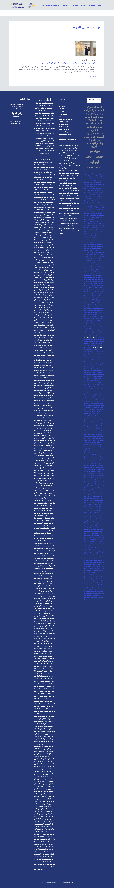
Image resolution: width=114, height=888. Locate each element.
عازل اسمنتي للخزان (94, 363)
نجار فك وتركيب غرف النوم (41, 212)
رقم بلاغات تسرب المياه (97, 183)
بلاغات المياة (89, 563)
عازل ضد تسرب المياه (95, 224)
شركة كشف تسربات (97, 288)
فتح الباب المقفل (45, 485)
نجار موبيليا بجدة (41, 222)
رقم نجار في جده (49, 593)
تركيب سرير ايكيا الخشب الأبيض (45, 230)
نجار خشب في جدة (39, 744)
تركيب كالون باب (46, 353)
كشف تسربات (87, 336)
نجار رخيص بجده (42, 829)
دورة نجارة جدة (41, 232)
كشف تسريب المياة (88, 582)
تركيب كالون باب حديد (49, 731)
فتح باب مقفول (48, 683)
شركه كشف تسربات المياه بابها (97, 454)
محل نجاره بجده (48, 844)
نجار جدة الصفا (43, 413)
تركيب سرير (48, 681)
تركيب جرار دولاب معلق (45, 606)
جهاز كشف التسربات (88, 526)
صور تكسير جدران (70, 160)
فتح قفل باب (40, 693)
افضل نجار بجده (38, 601)
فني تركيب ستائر (38, 332)
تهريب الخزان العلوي (93, 600)
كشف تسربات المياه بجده (94, 200)
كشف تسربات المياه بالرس (95, 559)
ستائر (44, 111)
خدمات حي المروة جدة (85, 63)
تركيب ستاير (37, 343)
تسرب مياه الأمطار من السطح (90, 328)
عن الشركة (93, 5)
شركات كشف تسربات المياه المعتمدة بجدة (93, 497)
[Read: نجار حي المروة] (85, 48)
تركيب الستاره (41, 541)
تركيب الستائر (45, 184)
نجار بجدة (48, 63)
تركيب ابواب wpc (43, 651)
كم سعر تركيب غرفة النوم (43, 317)
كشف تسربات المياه (95, 478)
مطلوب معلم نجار (41, 438)
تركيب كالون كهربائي (47, 673)
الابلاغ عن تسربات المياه (91, 534)
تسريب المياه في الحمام (95, 414)
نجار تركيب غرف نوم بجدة (41, 646)
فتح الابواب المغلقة (42, 846)
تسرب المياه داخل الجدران (90, 365)
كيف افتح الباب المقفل (43, 177)
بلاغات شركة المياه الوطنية (92, 385)
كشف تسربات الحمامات (97, 233)
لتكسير (52, 128)
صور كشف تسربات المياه (96, 179)
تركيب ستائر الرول (47, 698)
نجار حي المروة (88, 60)
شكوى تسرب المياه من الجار (90, 540)
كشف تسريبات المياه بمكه (92, 491)
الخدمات (84, 5)
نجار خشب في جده (39, 656)
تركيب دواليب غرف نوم (42, 508)
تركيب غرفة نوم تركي (40, 603)
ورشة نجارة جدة (43, 187)
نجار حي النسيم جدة (43, 182)
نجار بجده (46, 666)
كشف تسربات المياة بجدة (89, 181)
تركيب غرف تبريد (48, 473)
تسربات (101, 505)
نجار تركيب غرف (38, 378)
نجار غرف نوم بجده (48, 576)
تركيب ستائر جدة (39, 164)
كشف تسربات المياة (91, 297)
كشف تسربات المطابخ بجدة (95, 547)
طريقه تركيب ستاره (49, 495)
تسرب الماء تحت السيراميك (96, 336)
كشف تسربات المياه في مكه (93, 243)
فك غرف (36, 490)
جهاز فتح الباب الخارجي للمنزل (44, 613)
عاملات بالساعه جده (67, 150)
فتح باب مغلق (44, 445)
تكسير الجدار (72, 153)
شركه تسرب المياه (90, 187)
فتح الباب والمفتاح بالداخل (41, 500)
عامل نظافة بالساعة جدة (71, 206)
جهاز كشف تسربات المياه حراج (95, 264)
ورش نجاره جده (38, 869)
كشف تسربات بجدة (88, 338)
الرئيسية (101, 5)
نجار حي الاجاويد (38, 172)
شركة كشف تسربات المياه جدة (91, 220)
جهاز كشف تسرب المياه (91, 470)
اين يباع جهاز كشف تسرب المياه (91, 507)
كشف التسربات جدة (91, 214)
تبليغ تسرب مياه (87, 495)
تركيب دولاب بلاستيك (43, 292)
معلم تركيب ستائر (42, 195)
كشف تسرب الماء (91, 191)
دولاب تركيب (37, 302)
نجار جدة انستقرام (49, 693)
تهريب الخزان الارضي (92, 549)
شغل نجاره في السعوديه (41, 769)
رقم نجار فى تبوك (63, 127)
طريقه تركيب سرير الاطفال (41, 749)
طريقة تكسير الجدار (64, 208)
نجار (53, 63)
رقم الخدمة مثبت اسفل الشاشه (69, 63)
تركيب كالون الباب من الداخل (46, 174)
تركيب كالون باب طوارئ (47, 380)
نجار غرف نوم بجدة (43, 428)
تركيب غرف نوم (47, 332)
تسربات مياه (98, 295)
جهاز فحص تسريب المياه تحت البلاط (92, 520)
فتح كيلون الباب (50, 478)
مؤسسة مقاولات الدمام (65, 119)
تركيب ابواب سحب (48, 648)
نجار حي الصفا (38, 388)
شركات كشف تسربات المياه (90, 309)
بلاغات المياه (92, 538)
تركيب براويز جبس (39, 593)
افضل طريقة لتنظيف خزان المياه (91, 390)
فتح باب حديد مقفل (48, 834)
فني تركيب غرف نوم (39, 771)
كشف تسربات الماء (94, 505)
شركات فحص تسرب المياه (93, 270)
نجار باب (41, 653)
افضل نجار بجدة (47, 390)
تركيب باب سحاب (41, 280)
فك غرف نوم (42, 719)
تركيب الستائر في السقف (43, 418)
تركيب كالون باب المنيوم (41, 561)
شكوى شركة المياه (90, 348)
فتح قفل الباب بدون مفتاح (43, 300)
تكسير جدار (69, 178)
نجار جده (39, 202)
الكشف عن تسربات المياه (94, 326)
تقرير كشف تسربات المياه (90, 462)
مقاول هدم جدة (66, 198)
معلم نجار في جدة (50, 598)
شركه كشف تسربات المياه (95, 208)
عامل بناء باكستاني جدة (65, 158)
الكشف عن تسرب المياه (98, 340)
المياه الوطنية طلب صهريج (95, 590)
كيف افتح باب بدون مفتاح (44, 568)
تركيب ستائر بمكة (39, 683)
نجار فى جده (48, 348)
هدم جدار (72, 196)
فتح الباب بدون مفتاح (40, 363)
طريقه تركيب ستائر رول (44, 513)
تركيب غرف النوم (39, 320)
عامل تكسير (68, 173)
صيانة (58, 63)
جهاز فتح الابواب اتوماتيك (46, 563)
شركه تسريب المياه (88, 604)
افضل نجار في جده (39, 681)
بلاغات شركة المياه (93, 321)
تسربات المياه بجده (88, 340)
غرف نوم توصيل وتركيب (41, 591)
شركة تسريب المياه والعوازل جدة (91, 286)
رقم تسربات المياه (100, 464)
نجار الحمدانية (41, 588)
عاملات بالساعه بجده (68, 228)
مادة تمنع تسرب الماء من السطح (91, 262)
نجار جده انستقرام (42, 779)
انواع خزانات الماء (97, 305)
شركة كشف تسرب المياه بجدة (93, 419)
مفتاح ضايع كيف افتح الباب (46, 819)
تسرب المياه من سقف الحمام (95, 311)
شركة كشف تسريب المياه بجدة (97, 330)
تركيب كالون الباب (44, 583)
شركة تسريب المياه (90, 565)
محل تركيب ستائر (49, 691)
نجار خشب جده (43, 458)
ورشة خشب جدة (39, 252)
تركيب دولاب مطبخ (39, 638)
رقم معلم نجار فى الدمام (65, 132)
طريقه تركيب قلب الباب (43, 307)
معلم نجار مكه (38, 217)
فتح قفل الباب (43, 631)
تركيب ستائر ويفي (48, 345)
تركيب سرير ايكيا (38, 385)
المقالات (76, 5)
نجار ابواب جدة (47, 172)
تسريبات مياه (92, 253)
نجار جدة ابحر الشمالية (40, 573)
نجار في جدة (46, 636)
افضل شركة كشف (88, 503)
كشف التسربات (89, 536)
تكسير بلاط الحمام (67, 213)
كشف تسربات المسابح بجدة (96, 545)
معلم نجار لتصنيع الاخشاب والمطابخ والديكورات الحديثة (44, 528)
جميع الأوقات (75, 145)
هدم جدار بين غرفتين (64, 185)
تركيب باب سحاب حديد (43, 265)
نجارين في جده (45, 270)
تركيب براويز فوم (47, 734)
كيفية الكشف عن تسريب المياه (94, 383)
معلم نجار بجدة (48, 861)
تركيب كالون (37, 493)
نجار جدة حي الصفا (39, 841)
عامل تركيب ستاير (44, 761)
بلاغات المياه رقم (92, 567)
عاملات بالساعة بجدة (64, 221)
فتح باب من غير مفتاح (45, 864)
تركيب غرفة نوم (40, 668)
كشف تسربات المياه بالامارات (93, 189)
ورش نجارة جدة (38, 475)
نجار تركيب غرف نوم (42, 463)
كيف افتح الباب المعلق (46, 455)
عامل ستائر (37, 784)
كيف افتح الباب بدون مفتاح (43, 370)
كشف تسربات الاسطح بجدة (96, 307)
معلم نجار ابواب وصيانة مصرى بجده (44, 641)
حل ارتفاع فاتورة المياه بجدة (90, 441)
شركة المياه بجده (90, 509)
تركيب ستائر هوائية (39, 824)
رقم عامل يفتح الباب (49, 621)
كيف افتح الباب (50, 330)
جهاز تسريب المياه (100, 342)
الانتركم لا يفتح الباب (48, 202)
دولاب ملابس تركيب (47, 678)
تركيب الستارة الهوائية (44, 210)
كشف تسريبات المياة (97, 528)
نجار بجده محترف (43, 375)
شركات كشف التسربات (98, 582)
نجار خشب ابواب (39, 596)
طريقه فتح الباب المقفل (40, 626)
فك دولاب (40, 465)
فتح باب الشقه (44, 350)
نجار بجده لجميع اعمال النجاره (42, 676)
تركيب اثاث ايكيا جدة (42, 515)
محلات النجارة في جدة (48, 388)
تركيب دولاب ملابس (46, 581)
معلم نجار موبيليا (42, 205)
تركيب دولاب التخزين (47, 255)
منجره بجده (37, 380)
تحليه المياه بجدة (95, 447)
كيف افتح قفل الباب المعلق (47, 658)
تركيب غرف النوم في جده (41, 867)
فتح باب (41, 666)
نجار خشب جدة (43, 571)
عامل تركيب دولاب (47, 285)
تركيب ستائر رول (49, 774)
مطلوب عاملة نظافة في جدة (69, 188)
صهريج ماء (86, 458)
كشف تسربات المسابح (91, 371)
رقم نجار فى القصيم (64, 129)
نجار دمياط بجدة (42, 440)
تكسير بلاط (62, 173)
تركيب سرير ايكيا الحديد (47, 215)
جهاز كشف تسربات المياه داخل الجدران (93, 466)
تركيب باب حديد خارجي (43, 403)
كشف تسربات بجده (88, 305)
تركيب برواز (50, 829)
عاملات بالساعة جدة (64, 196)
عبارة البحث (68, 145)
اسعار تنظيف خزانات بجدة (98, 229)
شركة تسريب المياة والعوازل (96, 251)
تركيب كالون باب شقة (40, 729)
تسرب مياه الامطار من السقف (91, 280)
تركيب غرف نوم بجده (45, 526)
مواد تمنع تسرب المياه (92, 555)
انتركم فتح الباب (49, 711)
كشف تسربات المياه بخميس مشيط (95, 317)
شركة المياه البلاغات (93, 518)
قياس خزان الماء (90, 247)
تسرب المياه (93, 394)
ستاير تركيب (42, 245)
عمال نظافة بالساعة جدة (69, 193)
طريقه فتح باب (50, 167)
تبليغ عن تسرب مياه (90, 235)
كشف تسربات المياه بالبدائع (92, 480)
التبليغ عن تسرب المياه (92, 375)
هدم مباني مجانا (75, 198)
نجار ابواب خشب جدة (40, 312)
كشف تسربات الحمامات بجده (95, 460)
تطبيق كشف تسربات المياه (90, 315)
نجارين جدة (46, 385)
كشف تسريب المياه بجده (92, 313)
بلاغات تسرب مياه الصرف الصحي (94, 392)
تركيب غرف (45, 754)
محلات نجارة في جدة (42, 277)
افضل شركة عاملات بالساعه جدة (68, 203)
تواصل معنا (68, 5)
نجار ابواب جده (47, 322)
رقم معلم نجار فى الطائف (66, 121)
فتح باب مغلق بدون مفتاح (41, 250)
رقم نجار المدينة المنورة (65, 134)
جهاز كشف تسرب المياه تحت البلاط (96, 344)
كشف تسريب (89, 431)
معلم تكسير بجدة (67, 170)
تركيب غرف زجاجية (39, 295)
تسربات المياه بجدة (90, 295)
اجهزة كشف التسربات (95, 468)
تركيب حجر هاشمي (45, 781)
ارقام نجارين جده (42, 796)
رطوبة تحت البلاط (93, 596)
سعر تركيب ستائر (39, 756)
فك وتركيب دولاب (47, 804)
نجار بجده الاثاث (46, 287)
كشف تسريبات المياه (94, 204)
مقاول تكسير (76, 148)
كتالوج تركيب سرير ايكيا (40, 518)
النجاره (39, 106)
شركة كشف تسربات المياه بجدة (53, 5)
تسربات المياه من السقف (97, 222)
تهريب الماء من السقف (89, 452)
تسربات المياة (96, 241)
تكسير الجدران (71, 165)
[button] (74, 5)
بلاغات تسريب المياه (96, 522)
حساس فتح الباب (50, 771)
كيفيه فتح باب (38, 859)
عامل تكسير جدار (74, 223)
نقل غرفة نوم (41, 179)
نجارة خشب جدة (46, 217)
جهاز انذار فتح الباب (39, 260)
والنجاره (52, 118)
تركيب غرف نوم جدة (43, 272)
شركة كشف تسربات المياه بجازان (93, 367)
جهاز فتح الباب (45, 343)
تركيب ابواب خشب (39, 586)
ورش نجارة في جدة (47, 483)
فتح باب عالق (41, 598)
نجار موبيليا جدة (45, 488)
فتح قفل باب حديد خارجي (41, 169)
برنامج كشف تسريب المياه (92, 511)
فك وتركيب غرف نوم (40, 192)
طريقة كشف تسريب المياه (92, 396)
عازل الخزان (89, 501)
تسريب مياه (89, 233)
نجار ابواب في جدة (43, 538)
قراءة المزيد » (92, 76)
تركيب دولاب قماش (39, 227)
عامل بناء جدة (72, 211)
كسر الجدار (62, 145)
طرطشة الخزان (91, 476)
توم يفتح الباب (48, 520)
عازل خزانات (92, 576)
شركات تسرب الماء (94, 193)
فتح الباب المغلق (41, 558)
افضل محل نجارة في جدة (44, 365)
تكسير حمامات (66, 201)
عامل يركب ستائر (46, 859)
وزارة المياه (86, 381)
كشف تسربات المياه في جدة (90, 580)
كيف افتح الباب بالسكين (40, 854)
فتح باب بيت (48, 260)
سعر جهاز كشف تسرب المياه (93, 218)
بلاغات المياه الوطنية (95, 402)
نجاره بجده (41, 520)
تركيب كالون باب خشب (43, 776)
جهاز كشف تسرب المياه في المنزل (94, 439)
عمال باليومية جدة (64, 226)
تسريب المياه (87, 545)
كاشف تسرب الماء (94, 255)
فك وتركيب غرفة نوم (40, 764)
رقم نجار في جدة (38, 696)
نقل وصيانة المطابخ (43, 118)
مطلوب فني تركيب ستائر (41, 726)
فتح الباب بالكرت (42, 716)
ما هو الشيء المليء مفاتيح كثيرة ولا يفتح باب (43, 367)
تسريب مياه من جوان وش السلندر (94, 282)
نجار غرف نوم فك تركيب (41, 611)
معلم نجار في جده (42, 358)
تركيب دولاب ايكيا (49, 262)
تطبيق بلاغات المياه (97, 338)
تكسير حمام (65, 211)
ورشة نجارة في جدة (49, 596)
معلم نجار (51, 786)
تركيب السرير (48, 841)
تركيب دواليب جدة (42, 623)
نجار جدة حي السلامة (49, 503)
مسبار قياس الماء (97, 198)
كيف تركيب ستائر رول (40, 811)
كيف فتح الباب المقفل (44, 395)
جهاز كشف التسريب (92, 423)
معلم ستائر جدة (48, 252)
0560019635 (17, 116)
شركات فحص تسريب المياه (96, 499)
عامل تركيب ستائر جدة (42, 162)
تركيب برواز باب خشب (46, 315)
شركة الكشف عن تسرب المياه (91, 249)
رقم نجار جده (41, 405)
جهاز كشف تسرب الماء (98, 443)
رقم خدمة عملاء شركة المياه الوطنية (92, 210)
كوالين (48, 111)
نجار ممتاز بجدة (48, 628)
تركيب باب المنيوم (41, 851)
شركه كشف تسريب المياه (98, 594)
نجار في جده (37, 330)
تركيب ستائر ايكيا (39, 671)
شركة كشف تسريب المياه (90, 464)
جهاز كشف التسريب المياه (92, 429)
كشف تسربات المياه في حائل (97, 495)
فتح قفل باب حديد (46, 704)
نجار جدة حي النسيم (43, 425)
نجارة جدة (44, 257)
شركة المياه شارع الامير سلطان (91, 437)
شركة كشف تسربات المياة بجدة (93, 445)
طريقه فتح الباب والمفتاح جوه (42, 327)
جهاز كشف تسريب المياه (98, 212)
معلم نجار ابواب (47, 460)
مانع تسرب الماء (91, 237)
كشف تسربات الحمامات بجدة (93, 257)
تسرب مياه (89, 245)
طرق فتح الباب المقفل (48, 335)
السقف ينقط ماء (92, 290)
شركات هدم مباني (64, 223)
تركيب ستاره (42, 706)
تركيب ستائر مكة (50, 759)
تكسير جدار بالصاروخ (71, 168)
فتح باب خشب (45, 531)
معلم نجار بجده (40, 844)
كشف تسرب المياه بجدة (92, 561)
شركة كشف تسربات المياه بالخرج (91, 588)
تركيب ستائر (50, 195)
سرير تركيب (40, 433)
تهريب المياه (101, 363)
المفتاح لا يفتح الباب (39, 282)
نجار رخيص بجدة (41, 821)
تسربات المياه (87, 499)
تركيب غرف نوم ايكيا (46, 383)
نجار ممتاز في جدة (48, 297)
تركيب (94, 63)
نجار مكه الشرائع (50, 839)
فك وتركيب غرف (41, 167)
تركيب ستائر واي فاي (49, 746)
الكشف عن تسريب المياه (89, 493)
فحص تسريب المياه (88, 361)
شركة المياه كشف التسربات (93, 524)
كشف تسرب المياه (90, 456)
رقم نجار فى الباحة (64, 124)
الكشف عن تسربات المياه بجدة (96, 408)
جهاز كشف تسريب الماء (98, 485)
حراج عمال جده (66, 218)
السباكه (47, 116)
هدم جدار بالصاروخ (67, 183)
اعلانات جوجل (63, 114)
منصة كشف (92, 514)
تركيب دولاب (39, 408)
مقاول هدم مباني (67, 216)
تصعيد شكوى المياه (93, 458)
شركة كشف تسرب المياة (89, 542)
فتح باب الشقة (41, 774)
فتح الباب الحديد (38, 460)
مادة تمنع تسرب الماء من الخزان (91, 334)
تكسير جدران (68, 148)
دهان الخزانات (89, 212)
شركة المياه (93, 278)
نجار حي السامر (41, 543)
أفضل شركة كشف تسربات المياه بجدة (92, 231)
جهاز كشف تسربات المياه (92, 274)
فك (55, 63)
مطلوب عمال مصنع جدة (72, 175)
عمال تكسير (73, 208)
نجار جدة (43, 330)
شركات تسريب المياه (91, 268)
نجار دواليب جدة (38, 618)
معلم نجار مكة (47, 548)
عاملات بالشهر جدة (67, 231)
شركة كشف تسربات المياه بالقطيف (92, 592)
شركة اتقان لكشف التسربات (94, 404)
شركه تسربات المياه (97, 501)
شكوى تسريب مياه (88, 410)
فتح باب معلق (38, 480)
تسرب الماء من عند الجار (92, 530)
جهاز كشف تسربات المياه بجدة (91, 359)
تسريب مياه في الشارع (95, 474)
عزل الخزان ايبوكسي (97, 361)
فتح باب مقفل (45, 480)
